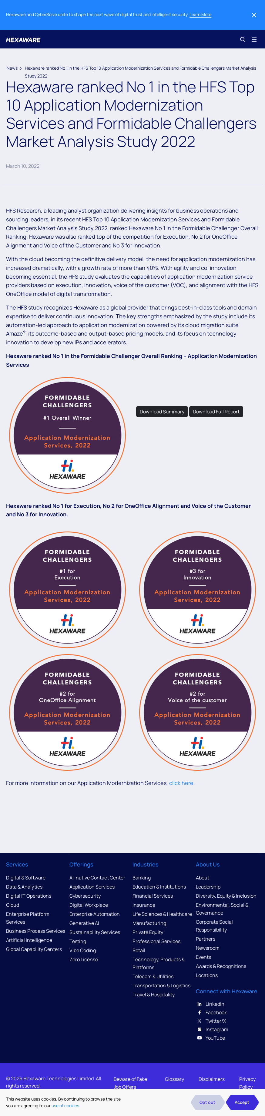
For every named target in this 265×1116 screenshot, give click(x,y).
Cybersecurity (85, 895)
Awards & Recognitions (221, 966)
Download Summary (162, 411)
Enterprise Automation (94, 914)
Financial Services (152, 895)
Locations (207, 975)
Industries (145, 864)
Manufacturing (149, 923)
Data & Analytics (24, 886)
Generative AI (84, 923)
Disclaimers (212, 1079)
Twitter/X (211, 1021)
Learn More (200, 14)
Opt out (207, 1102)
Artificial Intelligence (29, 940)
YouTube (210, 1037)
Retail (138, 950)
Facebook (211, 1012)
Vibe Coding (82, 950)
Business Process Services (35, 931)
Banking (141, 877)
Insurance (143, 905)
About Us (208, 864)
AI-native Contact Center (97, 877)
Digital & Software (25, 877)
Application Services (92, 886)
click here (181, 782)
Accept (242, 1102)
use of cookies (65, 1105)
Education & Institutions (159, 886)
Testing (77, 941)
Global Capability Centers (34, 949)
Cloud (12, 905)
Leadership (208, 886)
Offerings (81, 864)
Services (17, 864)
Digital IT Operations (28, 895)
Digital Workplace (88, 905)
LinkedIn (210, 1004)
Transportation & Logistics (161, 985)
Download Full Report (216, 411)
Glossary (174, 1079)
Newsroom (208, 948)
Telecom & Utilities (152, 976)
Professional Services (156, 941)
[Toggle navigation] (254, 39)
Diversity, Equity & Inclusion (226, 895)
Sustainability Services (94, 932)
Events (203, 957)
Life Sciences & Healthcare (162, 914)
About (202, 877)
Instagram (212, 1029)
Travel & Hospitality (153, 994)
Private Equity (147, 932)
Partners (205, 939)
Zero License (83, 959)
